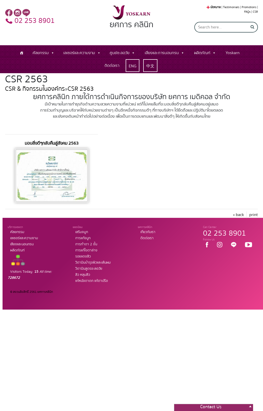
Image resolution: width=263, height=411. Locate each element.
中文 (150, 66)
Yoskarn (233, 53)
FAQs (247, 11)
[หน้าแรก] (21, 53)
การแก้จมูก (83, 238)
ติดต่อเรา (112, 65)
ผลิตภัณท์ (202, 53)
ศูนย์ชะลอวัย (119, 53)
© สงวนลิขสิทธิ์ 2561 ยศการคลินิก (31, 292)
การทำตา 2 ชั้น (86, 244)
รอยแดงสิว (83, 256)
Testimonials (231, 7)
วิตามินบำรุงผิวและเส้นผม (93, 262)
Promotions (249, 7)
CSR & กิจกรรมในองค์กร (35, 89)
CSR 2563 (81, 89)
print (253, 214)
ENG (132, 66)
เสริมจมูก (81, 232)
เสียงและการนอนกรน (162, 53)
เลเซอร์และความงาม (79, 53)
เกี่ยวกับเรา (147, 232)
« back (238, 214)
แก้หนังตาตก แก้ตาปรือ (91, 281)
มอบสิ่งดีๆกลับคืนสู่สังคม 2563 (52, 143)
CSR (255, 11)
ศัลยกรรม (41, 53)
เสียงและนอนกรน (22, 244)
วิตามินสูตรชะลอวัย (88, 268)
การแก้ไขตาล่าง (86, 250)
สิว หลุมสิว (82, 275)
